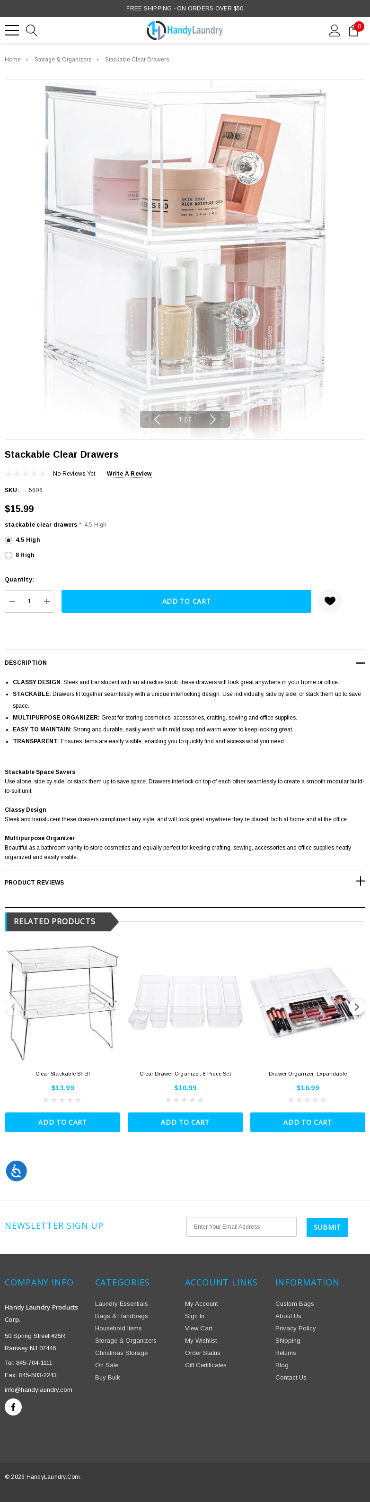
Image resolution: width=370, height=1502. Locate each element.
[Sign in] (335, 30)
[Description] (185, 663)
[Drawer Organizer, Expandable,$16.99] (307, 1003)
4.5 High (28, 540)
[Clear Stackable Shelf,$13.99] (62, 1003)
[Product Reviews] (185, 881)
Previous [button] (158, 419)
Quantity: (19, 579)
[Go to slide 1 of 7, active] (185, 419)
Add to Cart (62, 1122)
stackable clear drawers (56, 525)
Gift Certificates (206, 1364)
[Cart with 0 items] (354, 30)
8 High (25, 555)
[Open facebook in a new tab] (13, 1406)
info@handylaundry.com (38, 1389)
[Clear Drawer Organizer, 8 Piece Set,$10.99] (185, 1003)
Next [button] (211, 419)
